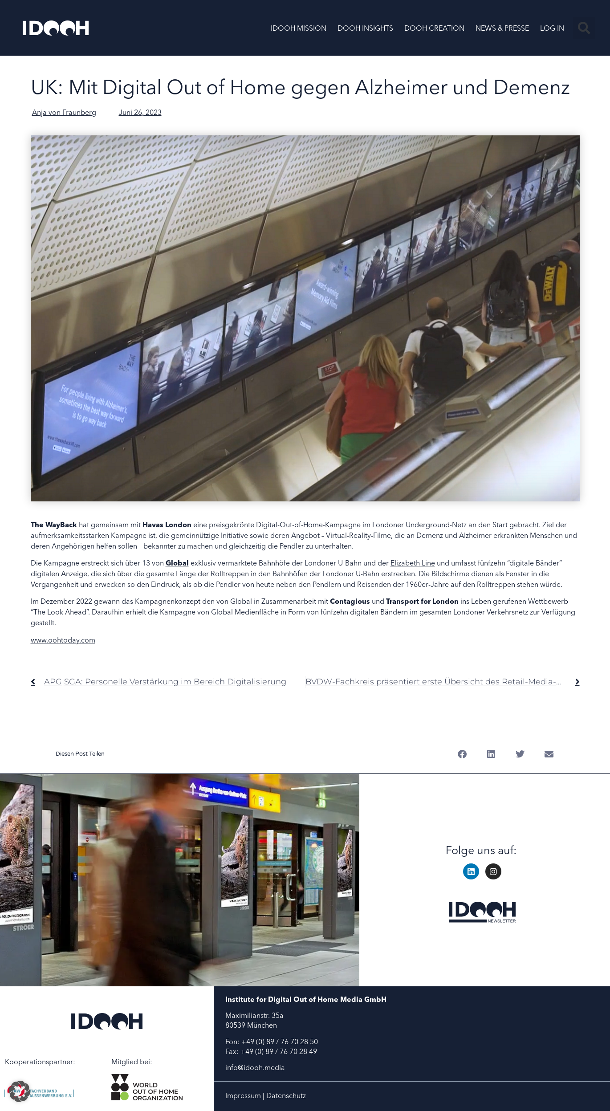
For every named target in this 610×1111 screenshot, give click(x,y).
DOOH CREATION (434, 28)
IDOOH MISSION (298, 28)
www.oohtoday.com (63, 639)
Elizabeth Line (412, 562)
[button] (584, 28)
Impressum (243, 1095)
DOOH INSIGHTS (365, 28)
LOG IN (552, 28)
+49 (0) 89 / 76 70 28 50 (279, 1041)
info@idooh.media (255, 1067)
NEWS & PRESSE (502, 28)
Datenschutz (286, 1095)
